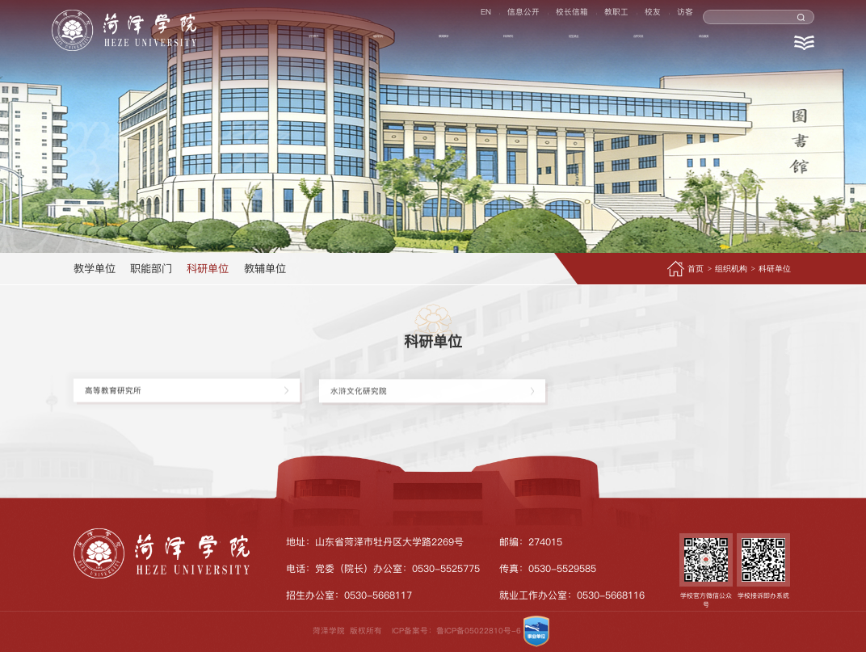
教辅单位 (265, 268)
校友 (648, 17)
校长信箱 (557, 17)
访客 (685, 17)
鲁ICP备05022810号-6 (478, 630)
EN (461, 17)
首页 (695, 268)
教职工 (607, 17)
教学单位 (95, 268)
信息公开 (504, 17)
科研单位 (208, 268)
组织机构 (731, 268)
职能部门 (151, 268)
